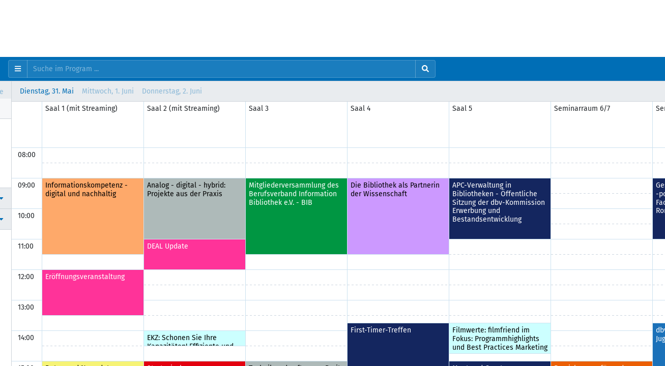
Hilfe (27, 177)
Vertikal (88, 91)
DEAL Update (308, 246)
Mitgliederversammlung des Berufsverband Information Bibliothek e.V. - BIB (435, 194)
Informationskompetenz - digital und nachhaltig (227, 189)
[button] (76, 198)
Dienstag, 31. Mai (188, 91)
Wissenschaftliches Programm (68, 165)
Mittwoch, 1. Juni (249, 91)
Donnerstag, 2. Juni (313, 91)
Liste (130, 91)
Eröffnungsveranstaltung (226, 276)
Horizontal (36, 91)
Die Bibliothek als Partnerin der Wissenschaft (536, 189)
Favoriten (34, 153)
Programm (36, 129)
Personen (34, 141)
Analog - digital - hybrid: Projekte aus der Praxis (327, 189)
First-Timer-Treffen (521, 330)
